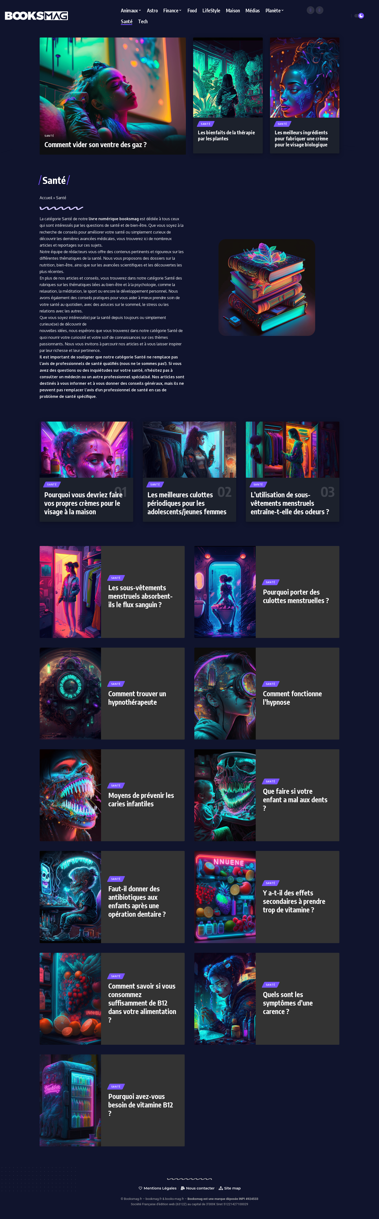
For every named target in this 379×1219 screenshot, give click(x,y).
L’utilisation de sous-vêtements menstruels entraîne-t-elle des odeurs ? (290, 503)
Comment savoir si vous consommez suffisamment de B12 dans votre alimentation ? (142, 1003)
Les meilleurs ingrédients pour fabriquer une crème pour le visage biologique (301, 138)
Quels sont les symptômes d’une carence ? (288, 1002)
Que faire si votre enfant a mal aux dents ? (295, 799)
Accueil (46, 197)
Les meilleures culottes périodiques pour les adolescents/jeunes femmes (186, 503)
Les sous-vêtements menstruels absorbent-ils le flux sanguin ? (140, 596)
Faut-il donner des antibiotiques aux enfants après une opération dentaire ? (137, 901)
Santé (49, 135)
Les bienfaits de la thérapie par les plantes (226, 135)
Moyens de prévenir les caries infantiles (141, 799)
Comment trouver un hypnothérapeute (137, 697)
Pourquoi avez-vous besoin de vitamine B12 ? (140, 1104)
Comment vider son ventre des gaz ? (95, 144)
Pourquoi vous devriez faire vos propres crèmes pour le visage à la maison (83, 503)
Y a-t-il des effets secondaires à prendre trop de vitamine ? (294, 901)
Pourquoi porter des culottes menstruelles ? (296, 596)
